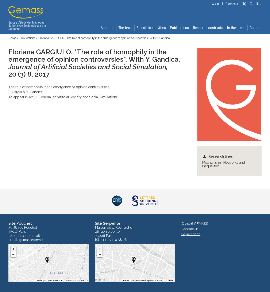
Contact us (189, 229)
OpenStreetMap (55, 280)
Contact (256, 28)
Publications (181, 28)
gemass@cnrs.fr (31, 240)
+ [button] (13, 249)
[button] (251, 4)
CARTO (84, 280)
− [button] (13, 254)
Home (12, 38)
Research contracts (209, 28)
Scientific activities (153, 28)
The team (128, 28)
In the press (237, 28)
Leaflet (38, 280)
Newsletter (232, 3)
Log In (215, 3)
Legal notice (191, 234)
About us (110, 28)
